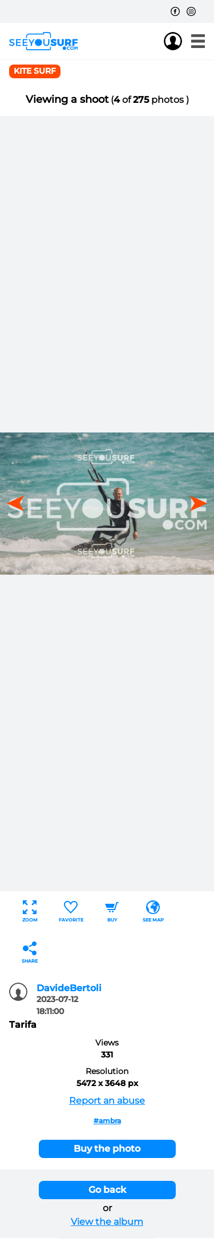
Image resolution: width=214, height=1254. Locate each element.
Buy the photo (107, 1148)
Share (30, 952)
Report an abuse (107, 1100)
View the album (107, 1221)
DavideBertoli (69, 988)
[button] (194, 503)
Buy (112, 911)
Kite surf (35, 71)
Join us (150, 41)
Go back (107, 1189)
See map (153, 911)
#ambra (107, 1120)
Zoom (30, 911)
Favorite (71, 911)
